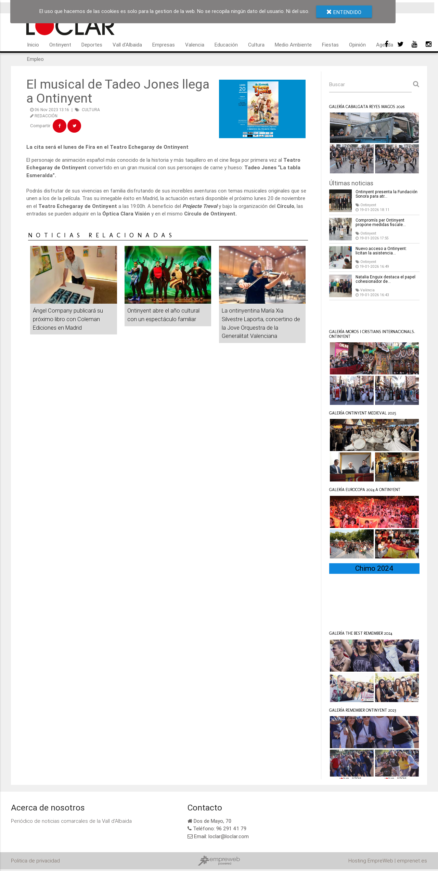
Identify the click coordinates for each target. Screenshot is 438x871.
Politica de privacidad (35, 860)
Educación (226, 44)
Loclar (345, 313)
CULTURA (91, 109)
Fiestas (330, 44)
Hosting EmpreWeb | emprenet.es (387, 860)
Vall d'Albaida (127, 44)
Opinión (357, 44)
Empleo (35, 59)
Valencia (194, 44)
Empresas (163, 44)
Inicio (33, 44)
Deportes (91, 44)
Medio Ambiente (293, 44)
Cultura (256, 44)
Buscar (337, 84)
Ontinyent (60, 44)
